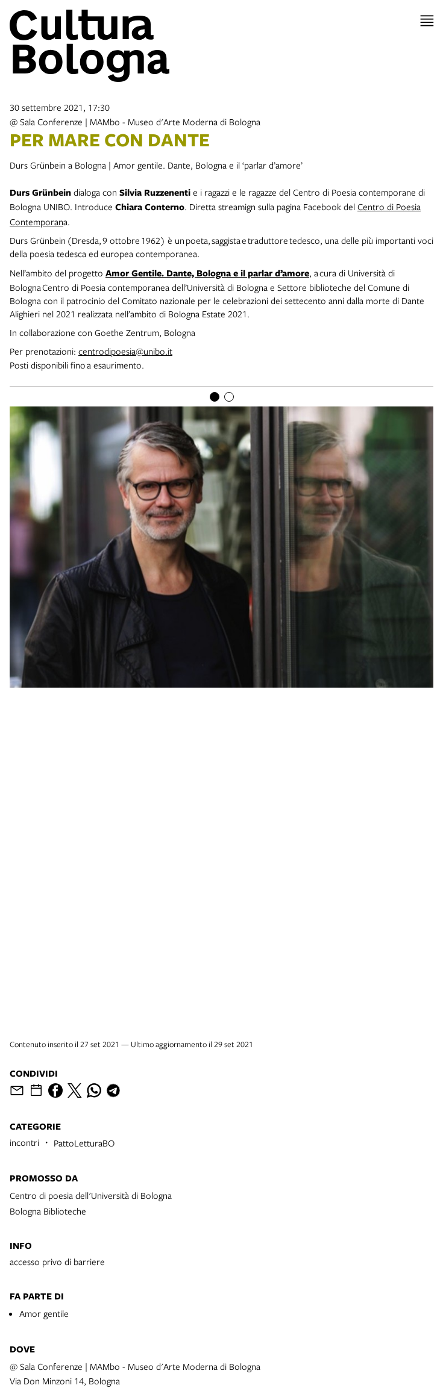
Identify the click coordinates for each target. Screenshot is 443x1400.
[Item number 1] (214, 397)
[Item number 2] (229, 397)
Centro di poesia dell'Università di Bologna (91, 1195)
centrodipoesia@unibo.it (125, 351)
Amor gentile (44, 1313)
